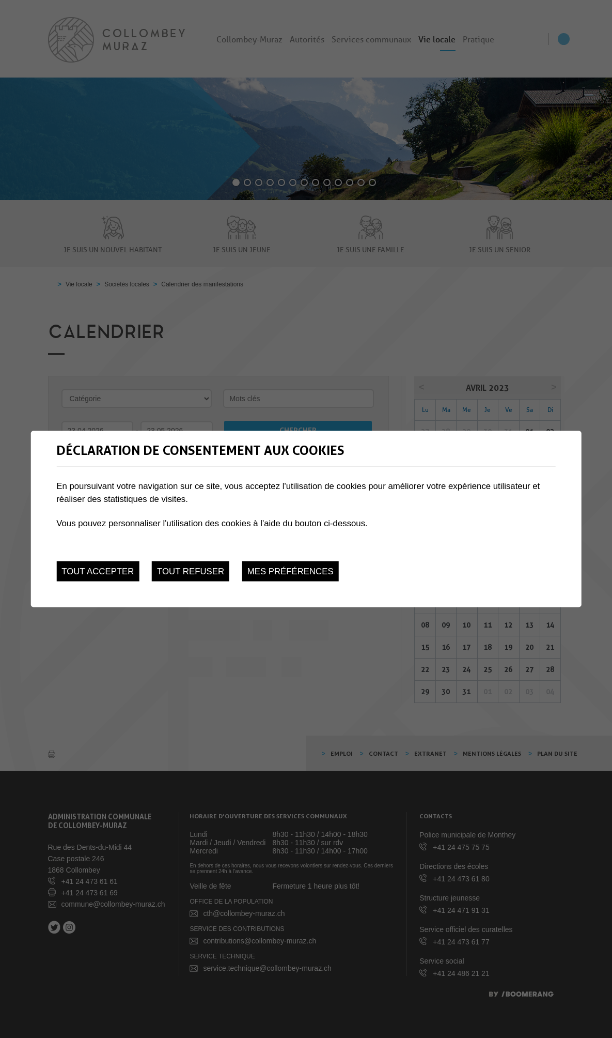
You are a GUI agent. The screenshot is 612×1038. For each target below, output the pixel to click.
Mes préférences (290, 571)
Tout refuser (190, 571)
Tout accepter (97, 571)
